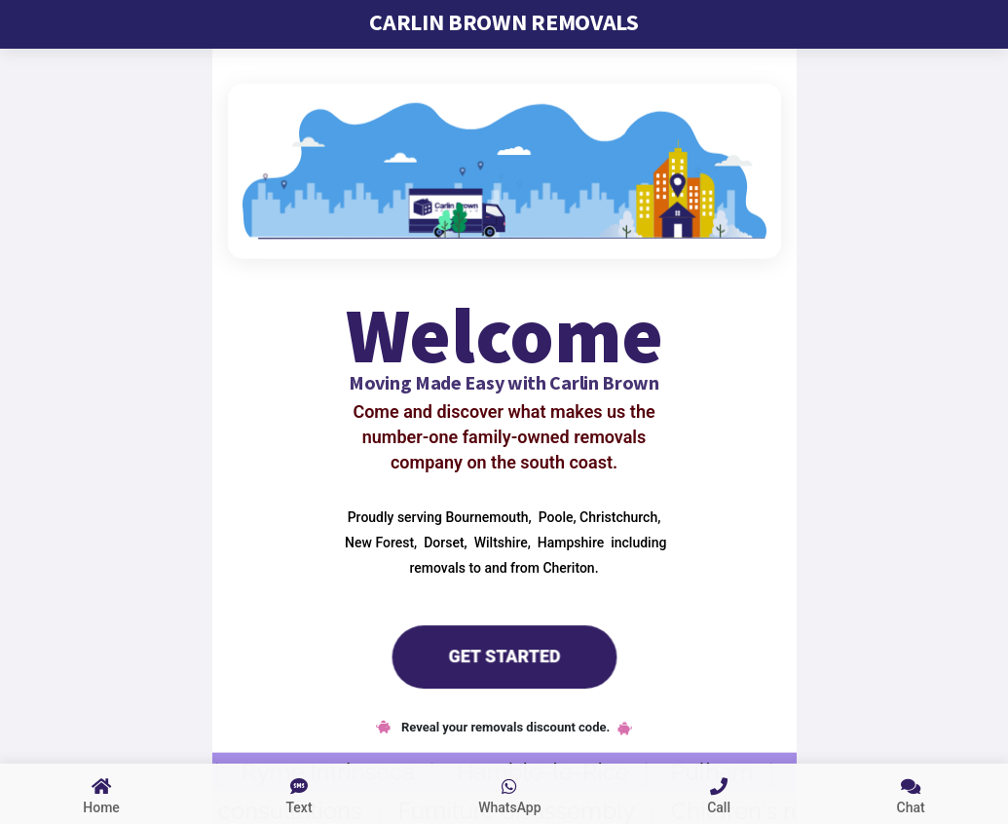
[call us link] (718, 794)
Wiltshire (498, 541)
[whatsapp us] (509, 794)
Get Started (503, 655)
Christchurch (617, 516)
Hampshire (569, 541)
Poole (554, 516)
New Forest (378, 541)
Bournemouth (485, 516)
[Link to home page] (101, 794)
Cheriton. (570, 567)
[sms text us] (299, 794)
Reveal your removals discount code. (504, 727)
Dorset (443, 541)
